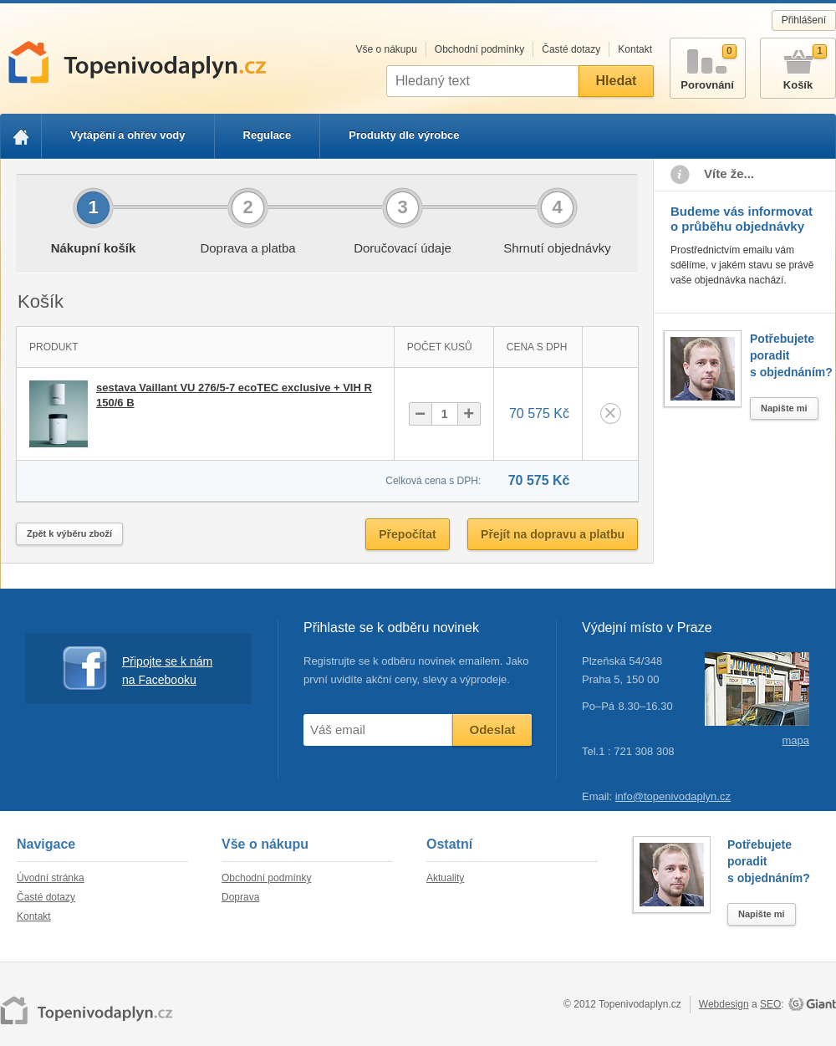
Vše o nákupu (385, 49)
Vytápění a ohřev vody (128, 135)
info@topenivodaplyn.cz (673, 796)
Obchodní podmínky (479, 49)
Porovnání (707, 64)
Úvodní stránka (50, 878)
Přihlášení (804, 20)
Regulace (267, 135)
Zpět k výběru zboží (69, 533)
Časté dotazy (571, 49)
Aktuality (445, 878)
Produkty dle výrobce (404, 135)
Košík (798, 64)
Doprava (240, 897)
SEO (770, 1004)
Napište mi (784, 408)
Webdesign (724, 1004)
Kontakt (635, 49)
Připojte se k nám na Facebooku (137, 668)
